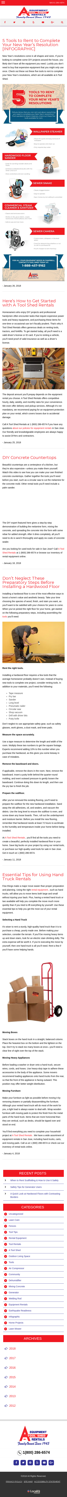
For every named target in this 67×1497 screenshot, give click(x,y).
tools (5, 616)
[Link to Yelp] (33, 22)
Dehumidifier (15, 1280)
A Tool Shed (15, 1250)
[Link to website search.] (62, 22)
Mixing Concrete (17, 1286)
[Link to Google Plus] (52, 22)
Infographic (14, 1316)
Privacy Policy (14, 1481)
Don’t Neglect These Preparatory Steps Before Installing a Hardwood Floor (31, 582)
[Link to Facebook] (5, 22)
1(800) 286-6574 (56, 2)
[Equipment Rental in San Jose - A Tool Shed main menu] (3, 2)
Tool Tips (13, 1232)
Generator (14, 1292)
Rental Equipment (17, 1238)
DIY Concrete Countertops (29, 457)
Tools (11, 1262)
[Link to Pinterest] (24, 22)
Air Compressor (16, 1268)
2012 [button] (12, 1405)
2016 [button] (12, 1367)
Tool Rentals (15, 1244)
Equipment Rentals (18, 1304)
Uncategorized (16, 1214)
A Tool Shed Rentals (15, 837)
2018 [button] (12, 1348)
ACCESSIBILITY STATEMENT (47, 1481)
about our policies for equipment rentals (32, 428)
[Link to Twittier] (14, 22)
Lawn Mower (15, 1328)
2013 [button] (12, 1396)
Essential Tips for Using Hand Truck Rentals (32, 876)
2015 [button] (12, 1377)
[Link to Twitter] (23, 1462)
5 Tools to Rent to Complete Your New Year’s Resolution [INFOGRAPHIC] (31, 44)
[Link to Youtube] (43, 22)
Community (14, 1274)
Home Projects (16, 1322)
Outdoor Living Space (19, 1256)
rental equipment (40, 890)
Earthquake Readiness (20, 1310)
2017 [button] (12, 1358)
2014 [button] (12, 1386)
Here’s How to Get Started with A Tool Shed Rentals (29, 303)
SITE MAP (28, 1481)
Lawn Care (14, 1220)
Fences (12, 1226)
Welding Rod (15, 1298)
